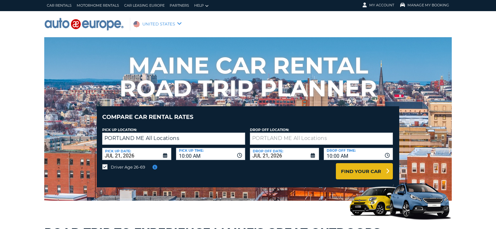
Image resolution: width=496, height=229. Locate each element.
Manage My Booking (424, 5)
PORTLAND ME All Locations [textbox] (141, 133)
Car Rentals (59, 5)
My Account (378, 5)
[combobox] (210, 149)
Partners (179, 5)
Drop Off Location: (269, 125)
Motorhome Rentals (98, 5)
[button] (239, 134)
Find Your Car (361, 166)
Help (201, 5)
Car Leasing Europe (144, 5)
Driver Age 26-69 (128, 162)
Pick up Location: (119, 125)
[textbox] (321, 134)
